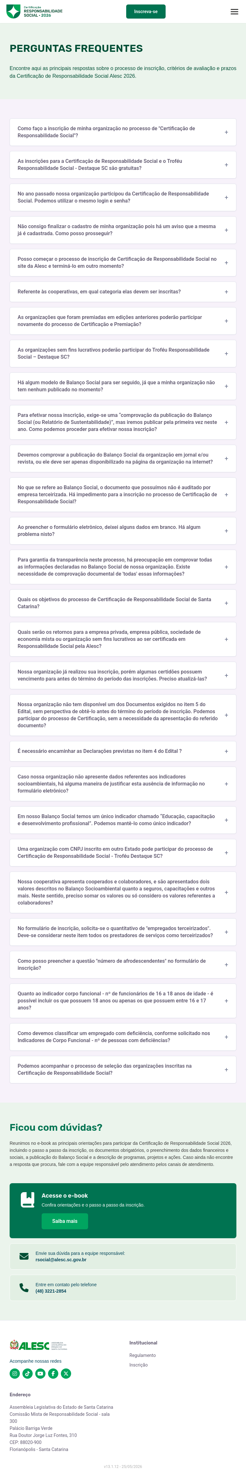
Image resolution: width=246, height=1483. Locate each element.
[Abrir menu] (234, 11)
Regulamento (142, 1355)
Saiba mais (65, 1221)
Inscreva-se (146, 11)
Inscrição (138, 1364)
